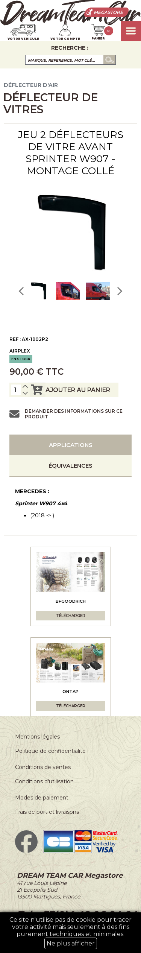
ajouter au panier (69, 390)
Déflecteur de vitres (50, 103)
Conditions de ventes (43, 767)
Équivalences (70, 465)
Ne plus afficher (71, 943)
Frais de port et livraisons (47, 812)
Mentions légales (37, 736)
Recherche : (69, 47)
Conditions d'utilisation (44, 781)
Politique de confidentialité (50, 751)
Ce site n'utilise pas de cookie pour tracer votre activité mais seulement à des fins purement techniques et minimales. (70, 932)
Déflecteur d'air (31, 85)
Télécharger (70, 615)
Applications (70, 444)
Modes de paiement (41, 797)
